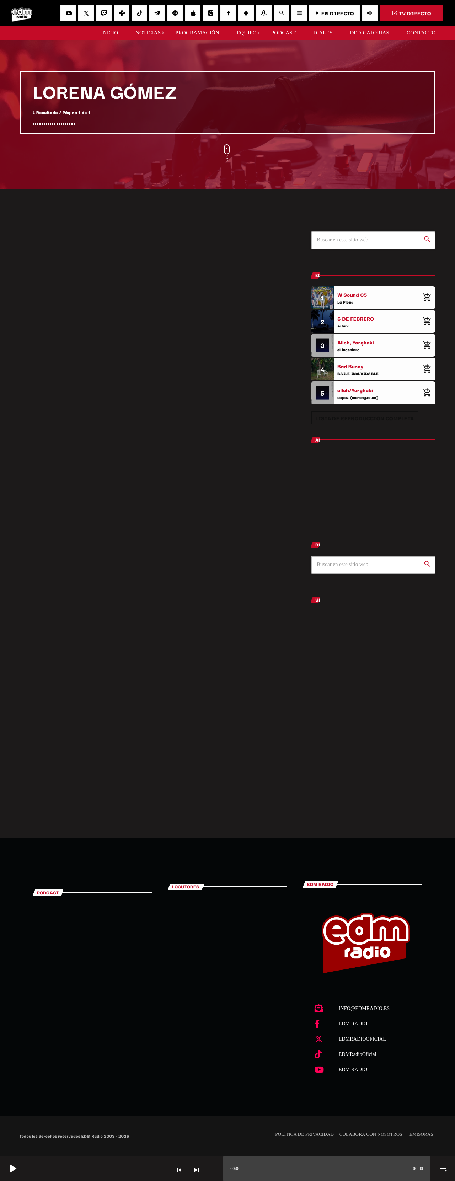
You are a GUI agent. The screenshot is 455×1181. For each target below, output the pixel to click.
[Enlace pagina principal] (22, 13)
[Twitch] (104, 13)
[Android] (246, 13)
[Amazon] (264, 13)
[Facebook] (228, 13)
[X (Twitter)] (86, 13)
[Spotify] (175, 13)
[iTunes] (192, 13)
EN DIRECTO (334, 13)
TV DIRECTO (411, 13)
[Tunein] (121, 13)
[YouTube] (68, 13)
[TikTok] (139, 13)
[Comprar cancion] (426, 297)
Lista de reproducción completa (364, 418)
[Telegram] (157, 13)
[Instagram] (210, 13)
